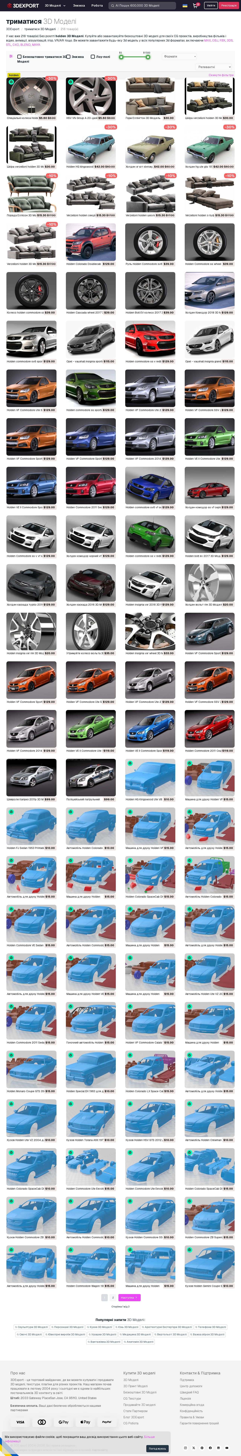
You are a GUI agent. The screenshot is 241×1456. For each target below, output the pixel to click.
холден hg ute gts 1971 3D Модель (207, 166)
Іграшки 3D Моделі (102, 1334)
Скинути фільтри (221, 75)
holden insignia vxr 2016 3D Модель (148, 604)
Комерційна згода (192, 1405)
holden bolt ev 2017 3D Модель (205, 556)
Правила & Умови (192, 1417)
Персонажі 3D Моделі (67, 1327)
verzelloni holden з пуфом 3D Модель (209, 215)
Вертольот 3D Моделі (170, 1334)
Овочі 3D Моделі (29, 1334)
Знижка (75, 57)
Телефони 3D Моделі (210, 1327)
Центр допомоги (191, 1386)
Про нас (17, 1373)
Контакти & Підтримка (200, 1373)
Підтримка (187, 1380)
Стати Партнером (135, 1411)
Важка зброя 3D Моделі (207, 1334)
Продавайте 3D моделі (139, 1405)
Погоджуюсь (157, 1448)
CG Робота (130, 1423)
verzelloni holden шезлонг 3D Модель (150, 215)
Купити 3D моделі (139, 1373)
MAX (207, 40)
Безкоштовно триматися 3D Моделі (42, 59)
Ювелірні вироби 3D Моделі (65, 1334)
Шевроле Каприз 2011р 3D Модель (29, 799)
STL (8, 45)
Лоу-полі (100, 57)
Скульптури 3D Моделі (31, 1327)
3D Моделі (130, 1380)
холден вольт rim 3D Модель (204, 604)
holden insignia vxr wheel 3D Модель (149, 653)
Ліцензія (185, 1399)
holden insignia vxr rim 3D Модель (28, 653)
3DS (230, 40)
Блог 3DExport (133, 1417)
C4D (16, 45)
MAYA (36, 45)
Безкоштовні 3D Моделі (139, 1392)
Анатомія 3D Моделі (138, 1341)
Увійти (211, 5)
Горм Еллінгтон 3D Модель (143, 118)
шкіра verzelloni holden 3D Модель (207, 118)
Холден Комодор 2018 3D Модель (207, 312)
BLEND (25, 45)
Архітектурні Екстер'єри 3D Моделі (167, 1327)
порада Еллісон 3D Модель (25, 215)
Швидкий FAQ (189, 1392)
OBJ (215, 40)
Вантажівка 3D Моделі (104, 1341)
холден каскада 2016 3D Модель (88, 604)
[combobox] (179, 56)
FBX (222, 40)
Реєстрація (228, 5)
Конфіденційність (191, 1411)
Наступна (129, 1298)
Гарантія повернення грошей (199, 1423)
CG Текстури (132, 1399)
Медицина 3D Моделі (135, 1334)
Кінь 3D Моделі (127, 1327)
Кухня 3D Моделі (99, 1327)
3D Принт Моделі (135, 1386)
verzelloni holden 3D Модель (25, 264)
